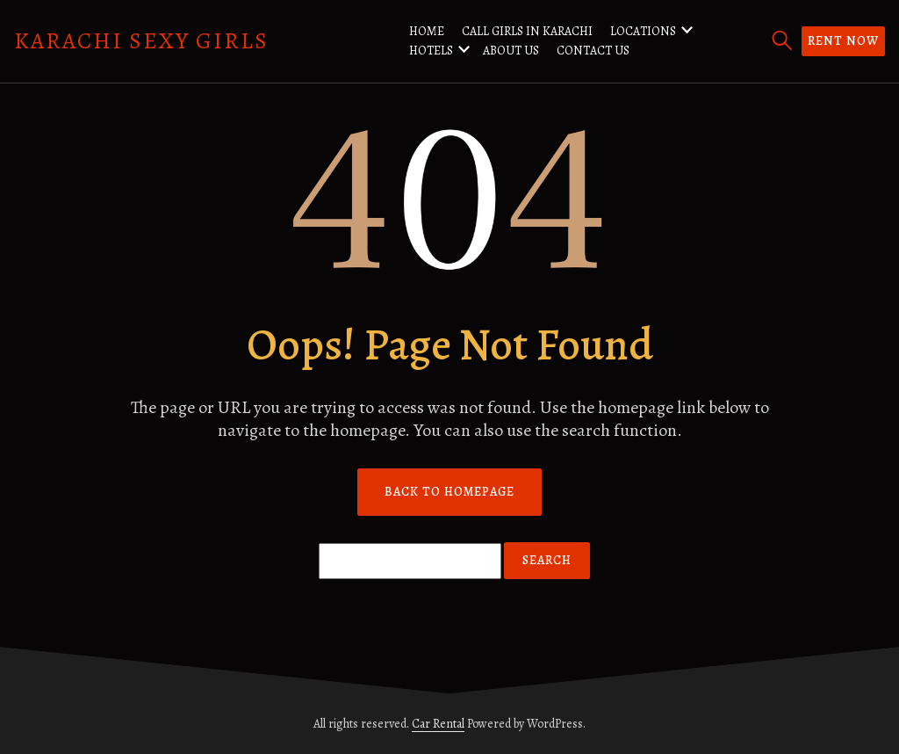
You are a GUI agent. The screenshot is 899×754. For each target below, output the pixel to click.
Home (426, 31)
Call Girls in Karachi (527, 31)
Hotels (431, 50)
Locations (643, 31)
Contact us (593, 50)
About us (511, 50)
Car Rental (438, 723)
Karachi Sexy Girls (141, 40)
